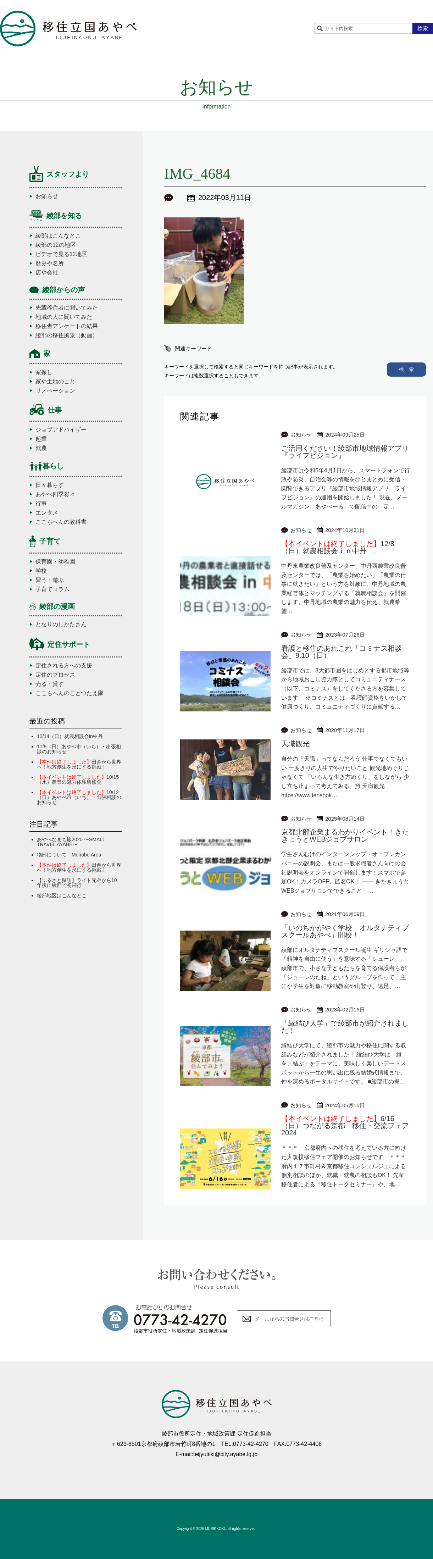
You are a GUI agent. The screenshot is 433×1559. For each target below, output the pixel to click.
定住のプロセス (55, 675)
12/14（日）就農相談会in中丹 (70, 736)
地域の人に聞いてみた (63, 317)
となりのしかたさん (61, 624)
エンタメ (46, 513)
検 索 (406, 369)
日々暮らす (49, 485)
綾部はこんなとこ (58, 236)
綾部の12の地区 (55, 245)
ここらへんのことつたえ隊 (69, 693)
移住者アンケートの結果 (66, 326)
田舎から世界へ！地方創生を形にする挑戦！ (79, 764)
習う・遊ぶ (49, 580)
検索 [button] (422, 28)
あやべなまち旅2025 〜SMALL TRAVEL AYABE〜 (71, 842)
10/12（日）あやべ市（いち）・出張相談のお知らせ (79, 797)
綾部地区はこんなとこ (62, 895)
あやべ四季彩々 (55, 494)
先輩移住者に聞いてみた (66, 308)
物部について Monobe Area (69, 855)
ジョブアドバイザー (61, 430)
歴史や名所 (49, 263)
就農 (41, 448)
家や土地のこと (55, 381)
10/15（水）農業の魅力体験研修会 (78, 779)
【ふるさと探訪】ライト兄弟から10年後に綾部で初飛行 (77, 882)
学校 (41, 571)
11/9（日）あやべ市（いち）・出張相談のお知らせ (79, 749)
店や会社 (46, 273)
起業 (41, 439)
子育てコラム (52, 589)
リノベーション (55, 391)
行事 (41, 503)
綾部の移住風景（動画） (66, 335)
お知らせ (46, 196)
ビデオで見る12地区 (61, 254)
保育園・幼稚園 (55, 562)
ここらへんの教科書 (61, 522)
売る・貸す (49, 684)
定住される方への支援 (63, 665)
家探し (43, 372)
